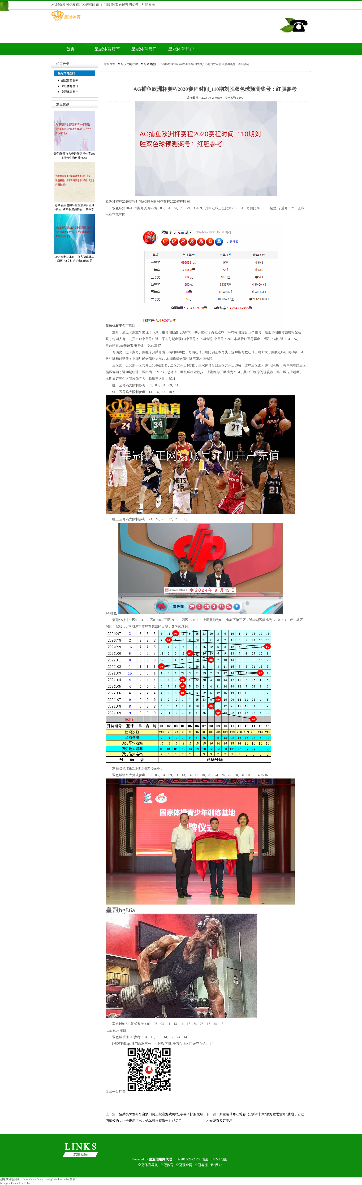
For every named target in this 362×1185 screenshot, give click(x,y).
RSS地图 (202, 1159)
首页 (70, 49)
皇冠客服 (201, 1165)
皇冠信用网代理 (128, 64)
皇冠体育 (166, 1165)
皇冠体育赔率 (107, 49)
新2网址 (216, 1165)
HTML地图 (219, 1159)
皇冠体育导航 (148, 1165)
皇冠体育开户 (181, 49)
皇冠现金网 (184, 1165)
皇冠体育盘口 (144, 49)
